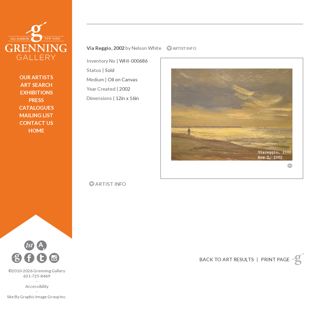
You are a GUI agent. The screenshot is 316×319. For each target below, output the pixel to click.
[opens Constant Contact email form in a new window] (17, 262)
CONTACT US (36, 123)
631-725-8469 (36, 276)
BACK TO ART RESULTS (227, 259)
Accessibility (37, 286)
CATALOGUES (36, 107)
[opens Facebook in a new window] (30, 262)
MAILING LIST (36, 115)
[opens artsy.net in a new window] (41, 249)
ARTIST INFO (181, 48)
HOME (36, 130)
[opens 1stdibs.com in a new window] (29, 249)
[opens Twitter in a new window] (42, 262)
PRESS (36, 100)
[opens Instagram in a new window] (54, 262)
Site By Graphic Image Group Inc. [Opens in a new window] (37, 296)
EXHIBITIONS (36, 92)
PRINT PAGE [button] (275, 259)
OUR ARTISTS (36, 77)
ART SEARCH (36, 85)
